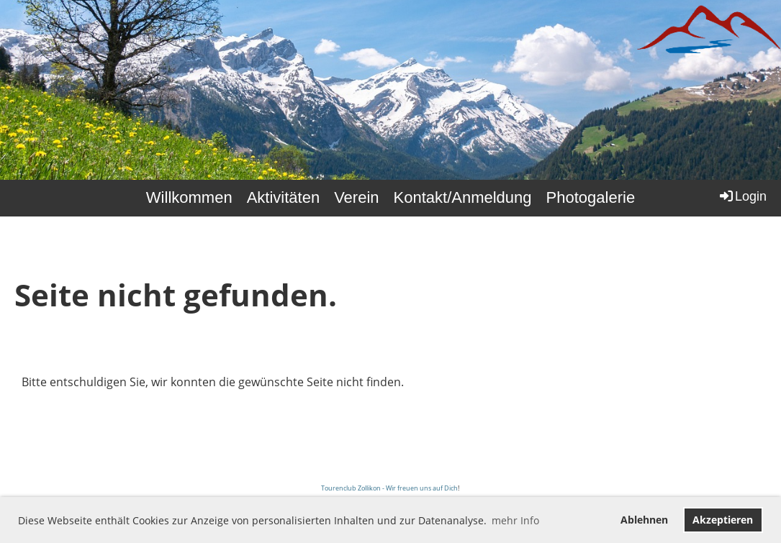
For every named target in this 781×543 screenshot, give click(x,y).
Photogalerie (591, 197)
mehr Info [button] (515, 520)
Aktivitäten (283, 197)
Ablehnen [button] (644, 519)
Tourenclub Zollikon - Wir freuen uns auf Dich (389, 488)
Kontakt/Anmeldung (463, 197)
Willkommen (189, 197)
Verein (356, 197)
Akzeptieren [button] (722, 519)
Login (742, 195)
